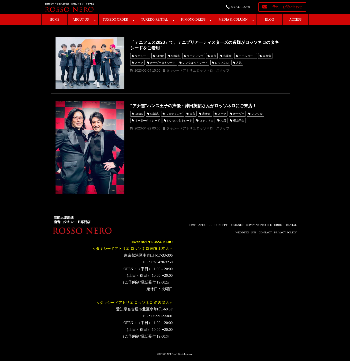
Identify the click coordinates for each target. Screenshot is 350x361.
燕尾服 (227, 56)
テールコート (247, 56)
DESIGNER (236, 225)
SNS (253, 232)
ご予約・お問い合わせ (285, 7)
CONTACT (265, 232)
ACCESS (295, 19)
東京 (213, 56)
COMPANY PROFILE (259, 225)
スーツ (139, 62)
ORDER (279, 225)
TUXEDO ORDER (115, 19)
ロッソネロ (222, 62)
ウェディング (195, 56)
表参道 (267, 56)
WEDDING (242, 232)
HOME (54, 19)
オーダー (238, 113)
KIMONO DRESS (193, 19)
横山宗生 (238, 120)
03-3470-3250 (240, 7)
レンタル (257, 113)
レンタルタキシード (195, 62)
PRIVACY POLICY (285, 232)
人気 (239, 62)
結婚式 (175, 56)
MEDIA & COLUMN (233, 19)
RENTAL (291, 225)
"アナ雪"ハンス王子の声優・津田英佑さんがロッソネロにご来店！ (193, 105)
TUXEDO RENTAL (154, 19)
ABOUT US (81, 19)
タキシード (142, 56)
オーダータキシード (162, 62)
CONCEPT (221, 225)
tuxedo (160, 56)
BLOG (269, 19)
